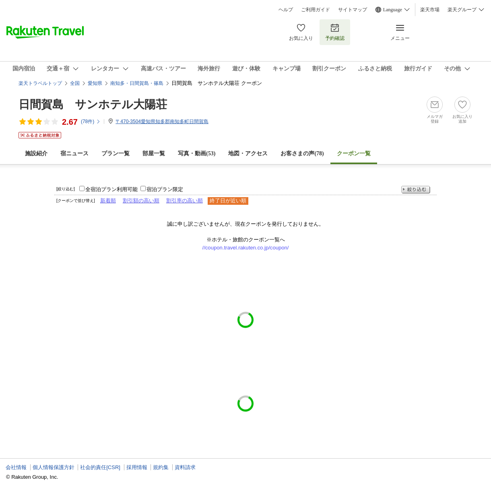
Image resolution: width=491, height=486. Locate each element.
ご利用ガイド (315, 9)
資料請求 (185, 467)
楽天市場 (429, 9)
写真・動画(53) (196, 153)
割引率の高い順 (184, 201)
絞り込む (415, 190)
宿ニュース (74, 153)
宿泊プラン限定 (164, 189)
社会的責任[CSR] (100, 467)
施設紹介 (36, 153)
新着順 (108, 201)
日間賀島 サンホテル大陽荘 (93, 104)
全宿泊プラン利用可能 (111, 189)
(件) (91, 121)
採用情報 (136, 467)
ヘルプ (286, 9)
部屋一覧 (153, 153)
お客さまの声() (302, 153)
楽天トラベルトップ (40, 83)
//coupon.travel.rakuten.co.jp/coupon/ (245, 248)
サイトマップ (352, 9)
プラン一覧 (115, 153)
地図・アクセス (248, 153)
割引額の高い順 (141, 201)
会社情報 (16, 467)
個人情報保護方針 (53, 467)
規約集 (161, 467)
